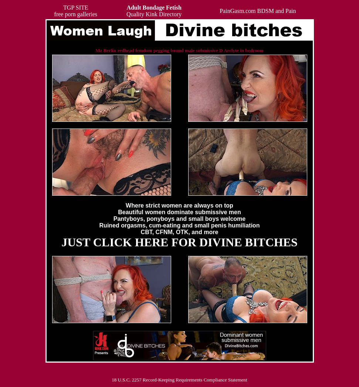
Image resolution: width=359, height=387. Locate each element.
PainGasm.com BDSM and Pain (258, 11)
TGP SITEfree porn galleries (75, 10)
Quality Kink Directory (154, 10)
